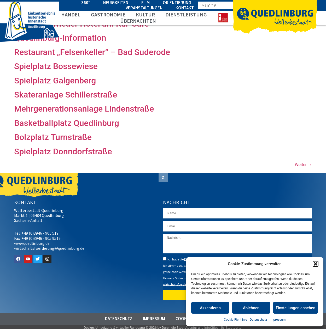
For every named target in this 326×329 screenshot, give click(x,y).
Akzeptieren (210, 308)
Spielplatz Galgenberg (55, 81)
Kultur (145, 14)
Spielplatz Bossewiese (56, 66)
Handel (70, 14)
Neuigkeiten (115, 2)
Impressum (278, 319)
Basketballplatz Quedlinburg (66, 123)
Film (145, 2)
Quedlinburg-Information (60, 38)
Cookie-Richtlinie (235, 319)
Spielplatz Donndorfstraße (63, 151)
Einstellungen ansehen (295, 308)
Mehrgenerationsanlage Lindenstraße (84, 109)
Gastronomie (108, 14)
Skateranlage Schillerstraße (65, 95)
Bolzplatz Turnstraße (53, 137)
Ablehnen (251, 308)
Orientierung (177, 2)
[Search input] (221, 5)
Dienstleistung (186, 14)
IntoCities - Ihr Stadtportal (223, 326)
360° (85, 2)
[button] (315, 263)
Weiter (303, 164)
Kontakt (185, 7)
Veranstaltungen (144, 7)
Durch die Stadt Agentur (179, 326)
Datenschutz (258, 319)
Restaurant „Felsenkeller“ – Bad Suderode (92, 52)
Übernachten (138, 21)
